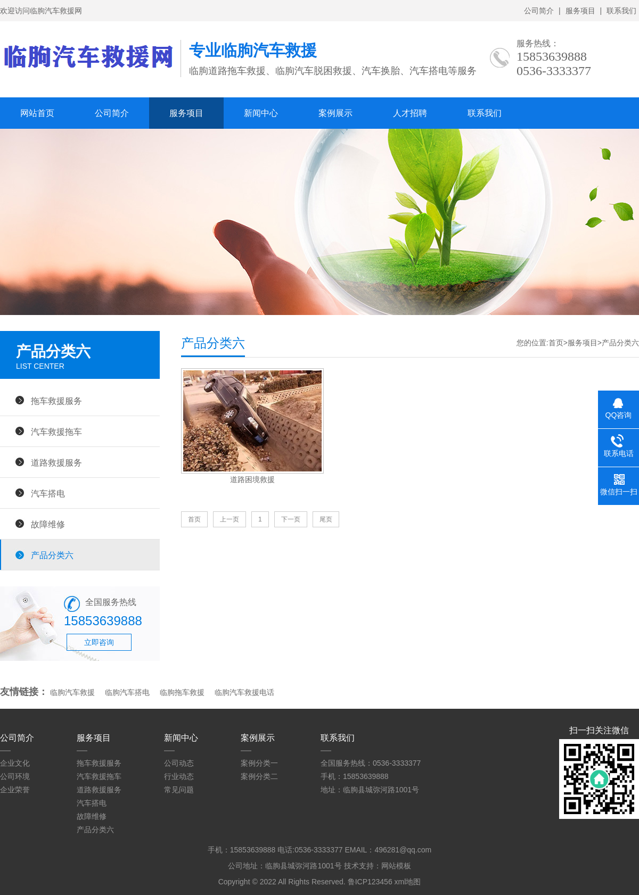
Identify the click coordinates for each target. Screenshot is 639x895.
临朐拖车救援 (182, 692)
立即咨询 (99, 642)
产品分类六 (52, 555)
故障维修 (48, 524)
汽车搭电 (48, 493)
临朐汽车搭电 (127, 692)
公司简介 (539, 10)
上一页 (229, 519)
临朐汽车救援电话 (244, 692)
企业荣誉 (15, 789)
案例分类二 (259, 776)
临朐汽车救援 (72, 692)
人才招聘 (410, 113)
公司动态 (179, 763)
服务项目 (580, 10)
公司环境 (15, 776)
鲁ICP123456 (370, 881)
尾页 (326, 519)
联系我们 (621, 10)
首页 (555, 342)
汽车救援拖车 (56, 431)
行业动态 (179, 776)
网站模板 (396, 865)
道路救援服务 (56, 462)
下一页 (290, 519)
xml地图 (408, 881)
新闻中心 (261, 113)
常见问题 (179, 789)
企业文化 (15, 763)
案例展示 (335, 113)
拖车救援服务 (56, 400)
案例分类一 (259, 763)
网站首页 (37, 113)
